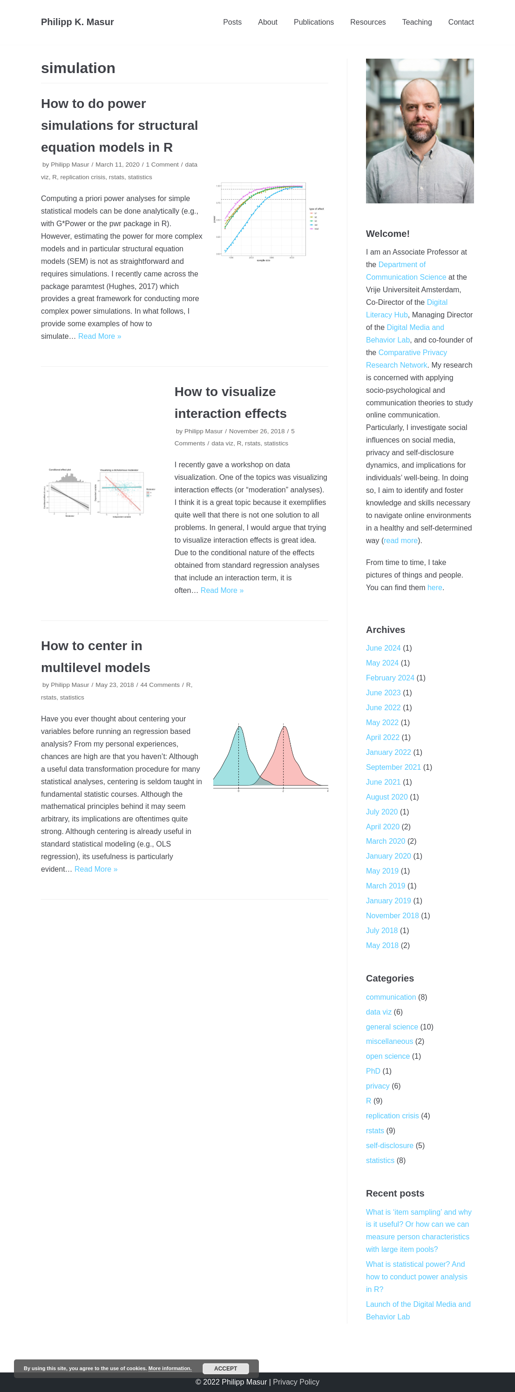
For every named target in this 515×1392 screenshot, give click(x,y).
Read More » (100, 336)
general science (392, 1027)
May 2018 (382, 945)
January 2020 (388, 856)
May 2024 (382, 663)
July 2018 (382, 931)
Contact (461, 22)
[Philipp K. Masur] (77, 22)
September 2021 (393, 767)
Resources (368, 22)
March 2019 (386, 886)
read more (401, 541)
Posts (232, 22)
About (268, 22)
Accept (225, 1368)
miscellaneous (389, 1041)
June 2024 (383, 648)
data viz (222, 443)
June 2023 (383, 693)
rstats (116, 177)
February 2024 (390, 678)
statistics (140, 177)
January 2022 (388, 752)
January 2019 (388, 901)
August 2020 (387, 797)
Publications (314, 22)
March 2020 (386, 841)
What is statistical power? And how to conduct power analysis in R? (417, 1276)
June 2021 (383, 782)
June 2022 (383, 708)
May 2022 (382, 722)
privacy (378, 1086)
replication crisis (83, 177)
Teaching (417, 22)
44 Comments (160, 684)
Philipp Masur (70, 164)
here (434, 588)
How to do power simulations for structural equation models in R (119, 125)
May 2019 (382, 871)
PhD (373, 1071)
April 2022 (383, 737)
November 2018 (392, 916)
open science (388, 1056)
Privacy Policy (296, 1382)
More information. (170, 1368)
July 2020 (382, 812)
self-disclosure (389, 1146)
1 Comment (162, 164)
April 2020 (383, 827)
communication (391, 997)
